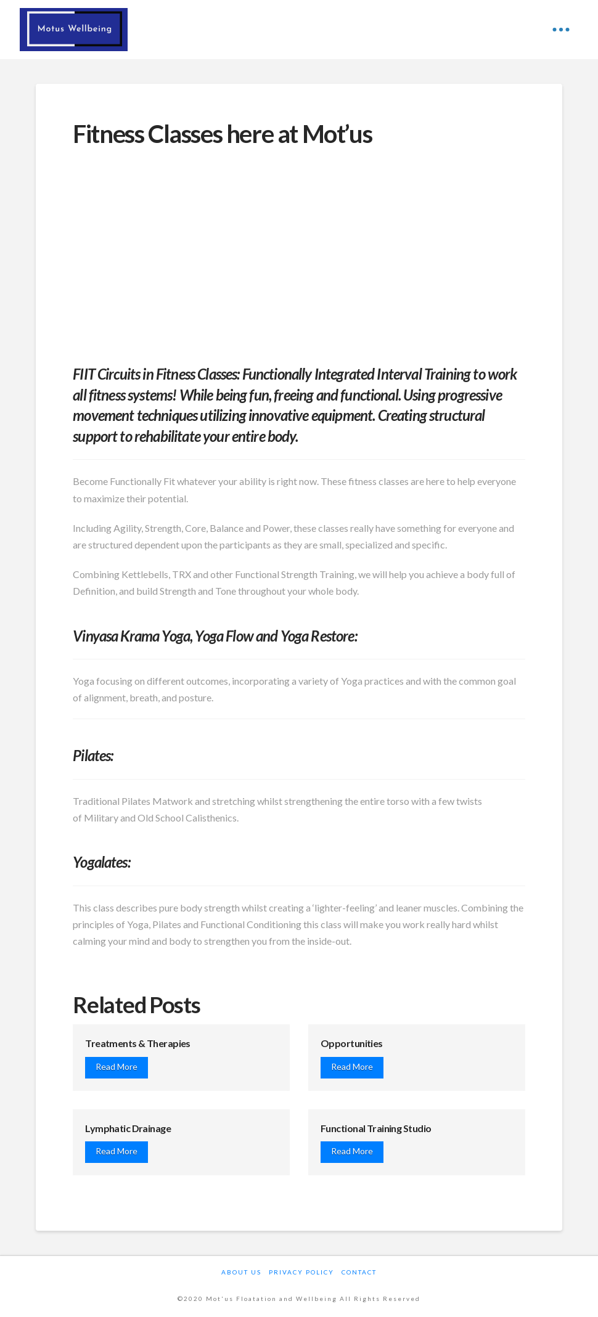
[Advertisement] (299, 251)
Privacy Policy (301, 1272)
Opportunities (352, 1043)
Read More (116, 1066)
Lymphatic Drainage (128, 1128)
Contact (359, 1272)
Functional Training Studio (376, 1128)
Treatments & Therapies (137, 1043)
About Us (241, 1272)
